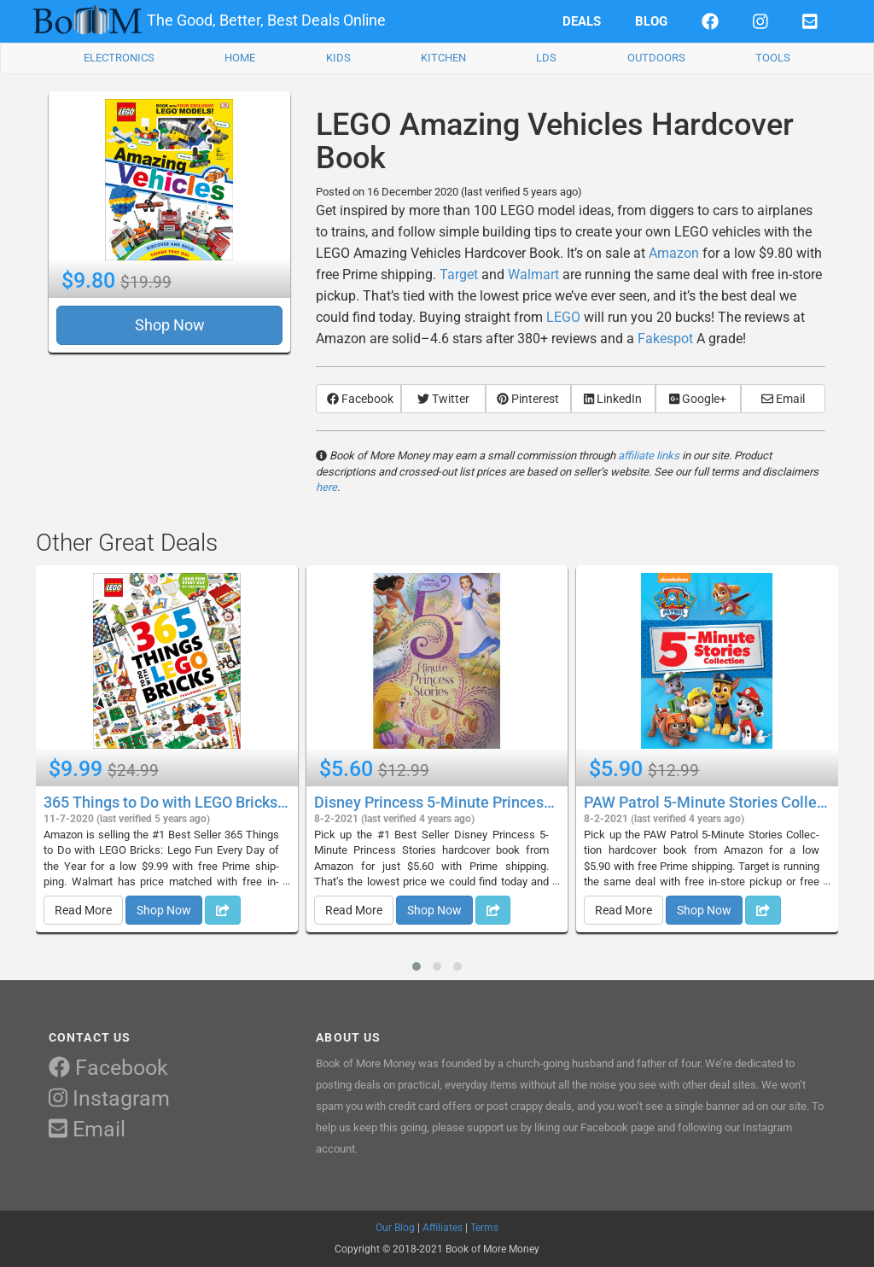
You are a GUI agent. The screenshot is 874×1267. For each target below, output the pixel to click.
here (326, 487)
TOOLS (772, 57)
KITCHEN (443, 57)
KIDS (338, 57)
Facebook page (617, 1127)
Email (87, 1129)
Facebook (108, 1067)
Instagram (109, 1098)
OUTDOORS (656, 57)
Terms (484, 1228)
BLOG (651, 21)
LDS (546, 57)
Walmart (533, 274)
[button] (416, 966)
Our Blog (395, 1228)
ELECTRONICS (119, 57)
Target (459, 274)
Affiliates (442, 1228)
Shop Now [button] (170, 325)
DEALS (581, 21)
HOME (239, 57)
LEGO (563, 317)
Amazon (674, 253)
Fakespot (665, 338)
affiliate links (648, 455)
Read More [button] (83, 910)
